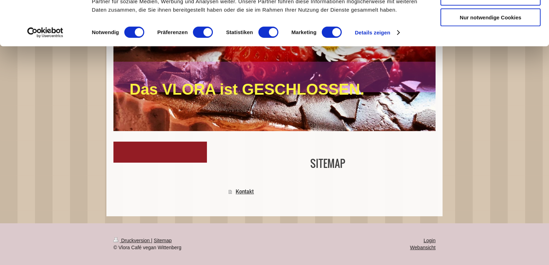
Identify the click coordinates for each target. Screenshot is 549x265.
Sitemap (163, 240)
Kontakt (245, 191)
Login (430, 240)
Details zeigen (372, 73)
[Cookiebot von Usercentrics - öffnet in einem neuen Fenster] (45, 73)
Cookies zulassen (490, 17)
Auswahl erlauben (490, 38)
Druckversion (132, 240)
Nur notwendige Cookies (490, 58)
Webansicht (423, 247)
